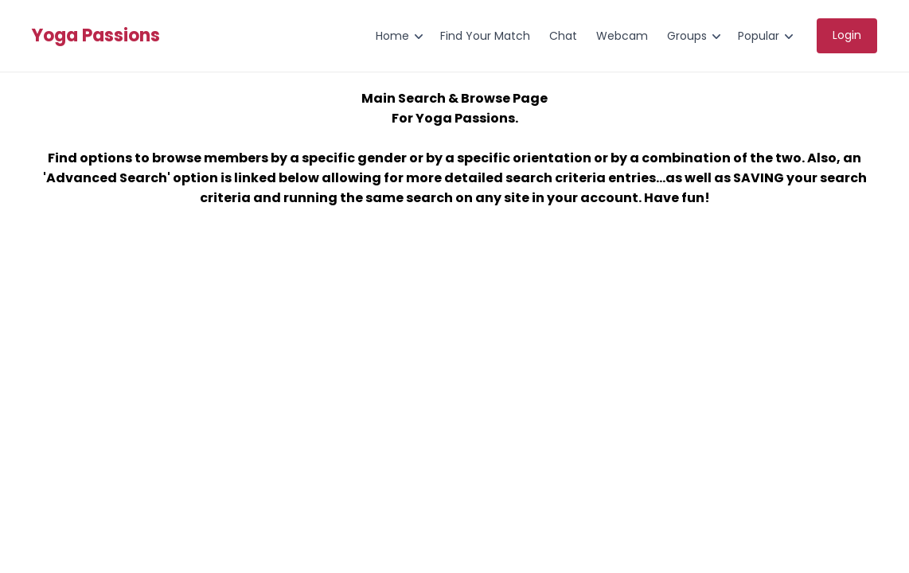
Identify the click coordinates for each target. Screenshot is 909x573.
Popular (758, 36)
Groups (687, 36)
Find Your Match (485, 36)
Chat (563, 36)
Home (392, 36)
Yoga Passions (96, 35)
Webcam (622, 36)
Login (847, 35)
